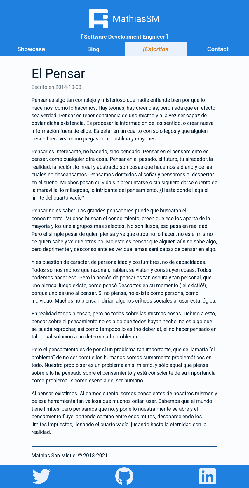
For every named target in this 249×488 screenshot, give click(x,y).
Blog (93, 49)
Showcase (31, 49)
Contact (218, 49)
